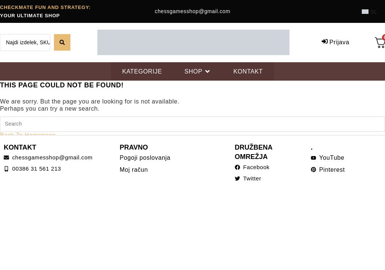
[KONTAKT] (248, 71)
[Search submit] (62, 42)
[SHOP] (197, 71)
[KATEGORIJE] (142, 71)
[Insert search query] (192, 124)
